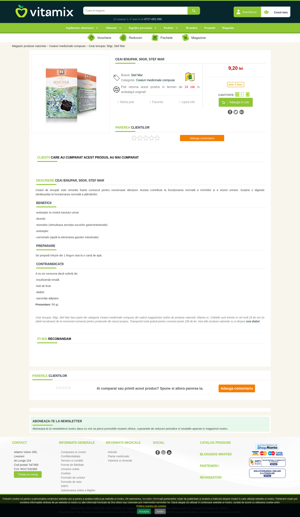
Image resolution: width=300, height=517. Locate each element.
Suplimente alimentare (80, 27)
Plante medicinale (118, 456)
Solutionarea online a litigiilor (78, 490)
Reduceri (135, 38)
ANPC (64, 486)
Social (158, 442)
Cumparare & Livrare (73, 452)
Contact (19, 442)
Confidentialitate (70, 456)
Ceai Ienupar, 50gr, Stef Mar (107, 46)
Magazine (228, 27)
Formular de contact (73, 477)
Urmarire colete (70, 469)
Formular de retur (71, 481)
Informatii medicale (123, 442)
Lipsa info (188, 102)
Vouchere (104, 38)
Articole (112, 452)
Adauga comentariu (202, 138)
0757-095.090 (153, 19)
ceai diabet (252, 321)
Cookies (66, 473)
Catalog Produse (215, 442)
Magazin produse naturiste (29, 46)
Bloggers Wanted (216, 454)
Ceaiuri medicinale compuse (67, 46)
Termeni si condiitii (72, 460)
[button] (247, 10)
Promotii (209, 27)
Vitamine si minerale (120, 460)
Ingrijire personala (140, 27)
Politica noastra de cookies (151, 505)
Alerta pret (127, 102)
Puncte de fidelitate (72, 464)
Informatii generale (77, 442)
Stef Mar (137, 75)
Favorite (157, 102)
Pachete (168, 27)
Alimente (111, 27)
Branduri (192, 27)
